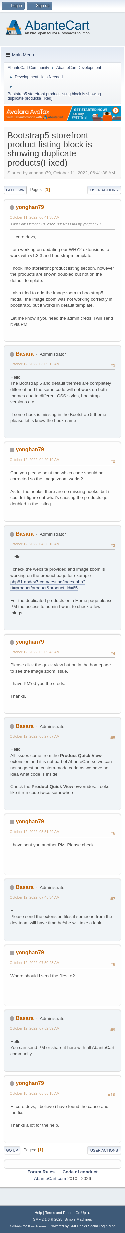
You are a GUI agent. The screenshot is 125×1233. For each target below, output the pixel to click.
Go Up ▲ (82, 1213)
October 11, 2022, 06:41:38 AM (35, 217)
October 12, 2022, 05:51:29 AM (35, 832)
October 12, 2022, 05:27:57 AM (35, 736)
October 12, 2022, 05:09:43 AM (35, 652)
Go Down (15, 190)
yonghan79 (30, 207)
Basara (24, 354)
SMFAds (15, 1226)
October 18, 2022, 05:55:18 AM (35, 1093)
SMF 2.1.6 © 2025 (47, 1219)
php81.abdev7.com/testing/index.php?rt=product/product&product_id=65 (47, 585)
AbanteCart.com (50, 1178)
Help (38, 1213)
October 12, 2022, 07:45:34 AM (35, 897)
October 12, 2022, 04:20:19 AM (35, 460)
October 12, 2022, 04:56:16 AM (35, 544)
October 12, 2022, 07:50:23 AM (35, 963)
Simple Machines (78, 1219)
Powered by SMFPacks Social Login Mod (83, 1226)
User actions (104, 190)
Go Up (12, 1150)
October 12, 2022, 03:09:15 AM (35, 364)
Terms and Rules (58, 1213)
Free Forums (37, 1226)
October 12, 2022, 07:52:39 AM (35, 1028)
